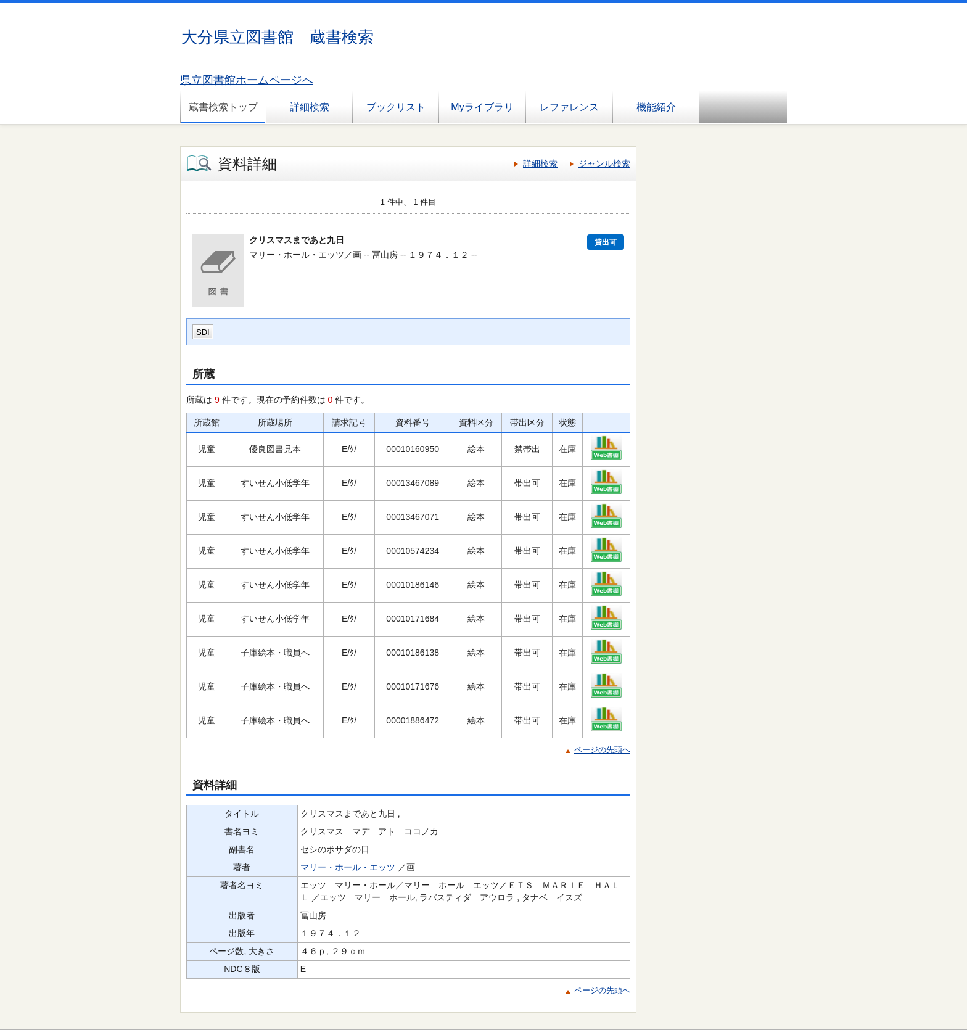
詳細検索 (309, 107)
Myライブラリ (482, 107)
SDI (203, 332)
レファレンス (569, 107)
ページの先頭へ (602, 749)
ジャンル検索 (604, 163)
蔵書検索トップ (223, 107)
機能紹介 (656, 107)
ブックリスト (396, 107)
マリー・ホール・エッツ (347, 867)
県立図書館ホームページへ (246, 80)
